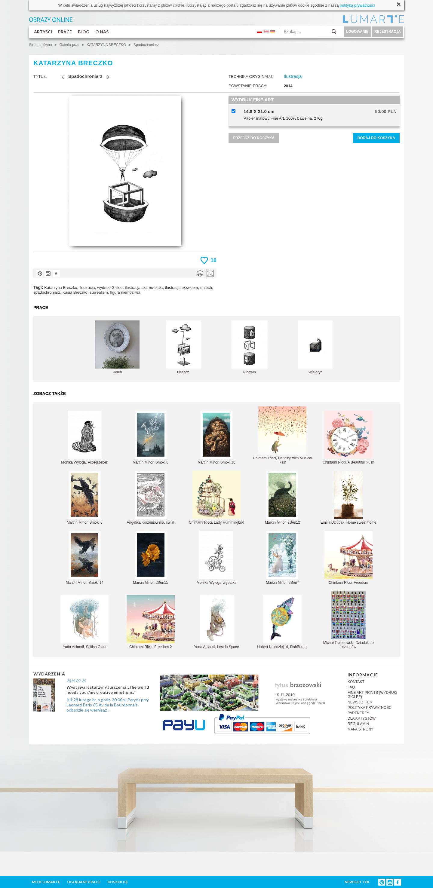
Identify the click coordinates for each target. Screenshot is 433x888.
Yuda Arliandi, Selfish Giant (84, 622)
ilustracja (87, 287)
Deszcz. (183, 347)
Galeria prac (69, 45)
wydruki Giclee (110, 287)
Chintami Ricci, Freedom (348, 558)
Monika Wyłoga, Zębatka (216, 558)
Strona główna (40, 45)
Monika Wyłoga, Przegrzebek (84, 437)
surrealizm (99, 292)
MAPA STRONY (360, 729)
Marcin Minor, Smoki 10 (216, 437)
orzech (206, 287)
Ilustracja (293, 76)
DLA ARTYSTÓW (362, 718)
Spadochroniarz (146, 45)
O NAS (102, 31)
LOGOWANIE (357, 31)
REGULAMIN (358, 724)
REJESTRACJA (387, 31)
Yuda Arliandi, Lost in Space (216, 622)
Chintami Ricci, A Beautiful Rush (348, 437)
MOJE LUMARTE (46, 882)
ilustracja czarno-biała (144, 287)
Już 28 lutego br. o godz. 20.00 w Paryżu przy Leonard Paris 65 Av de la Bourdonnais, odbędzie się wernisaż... (107, 704)
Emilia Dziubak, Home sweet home (348, 498)
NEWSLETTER (360, 702)
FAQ (351, 687)
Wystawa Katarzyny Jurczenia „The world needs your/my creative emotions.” (107, 689)
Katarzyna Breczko (60, 287)
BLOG (83, 31)
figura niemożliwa (125, 292)
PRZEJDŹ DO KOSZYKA (254, 138)
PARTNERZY (358, 713)
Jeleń (117, 347)
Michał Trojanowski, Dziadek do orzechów (348, 620)
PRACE (65, 31)
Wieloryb (315, 347)
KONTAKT (356, 682)
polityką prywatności (357, 5)
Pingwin (250, 347)
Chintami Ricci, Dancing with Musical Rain (282, 435)
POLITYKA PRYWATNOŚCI (370, 708)
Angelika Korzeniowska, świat (150, 498)
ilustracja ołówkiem (181, 287)
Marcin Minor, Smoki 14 (84, 558)
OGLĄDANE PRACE (83, 882)
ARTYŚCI (43, 31)
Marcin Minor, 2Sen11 (150, 558)
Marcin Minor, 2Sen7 (282, 558)
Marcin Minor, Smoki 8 (150, 437)
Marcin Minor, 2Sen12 (282, 498)
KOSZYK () (117, 882)
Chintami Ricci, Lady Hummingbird (216, 498)
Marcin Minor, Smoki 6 (85, 498)
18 (213, 260)
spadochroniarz (46, 292)
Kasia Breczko (75, 292)
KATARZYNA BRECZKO (106, 45)
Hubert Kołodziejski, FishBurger (282, 622)
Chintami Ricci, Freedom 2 (151, 622)
